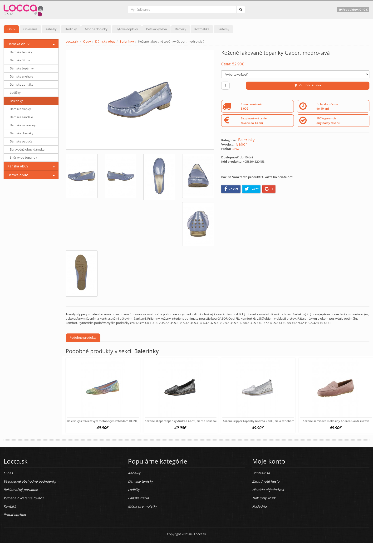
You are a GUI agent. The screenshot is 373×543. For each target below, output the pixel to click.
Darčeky (180, 29)
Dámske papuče (21, 141)
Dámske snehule (21, 76)
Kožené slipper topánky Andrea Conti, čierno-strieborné (183, 421)
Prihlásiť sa (261, 473)
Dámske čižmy (20, 60)
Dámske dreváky (21, 133)
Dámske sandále (21, 117)
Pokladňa (259, 506)
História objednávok (268, 489)
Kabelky (51, 29)
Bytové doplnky (127, 29)
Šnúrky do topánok (23, 157)
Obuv (11, 29)
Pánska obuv (17, 166)
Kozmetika (201, 29)
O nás (8, 473)
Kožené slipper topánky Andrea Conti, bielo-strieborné (259, 421)
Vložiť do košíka (307, 85)
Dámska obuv (105, 41)
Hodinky (71, 29)
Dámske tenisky (21, 52)
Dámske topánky (22, 68)
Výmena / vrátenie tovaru (24, 498)
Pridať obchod (15, 514)
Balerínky (127, 41)
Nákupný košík (263, 498)
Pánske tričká (138, 498)
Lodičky (15, 92)
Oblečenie (30, 29)
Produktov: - (353, 9)
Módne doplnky (96, 29)
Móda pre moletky (142, 506)
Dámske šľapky (20, 109)
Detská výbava (156, 29)
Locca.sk (72, 41)
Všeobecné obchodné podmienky (30, 481)
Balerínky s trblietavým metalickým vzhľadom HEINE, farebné (108, 421)
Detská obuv (17, 175)
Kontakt (10, 506)
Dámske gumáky (21, 84)
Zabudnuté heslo (265, 481)
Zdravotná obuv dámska (27, 149)
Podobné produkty (83, 337)
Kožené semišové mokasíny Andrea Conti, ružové (336, 421)
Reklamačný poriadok (21, 489)
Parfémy (223, 29)
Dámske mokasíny (23, 125)
